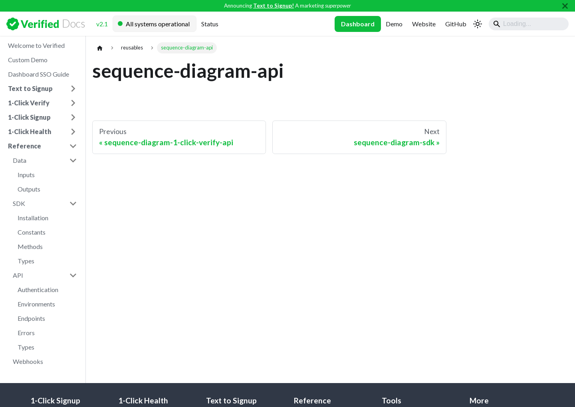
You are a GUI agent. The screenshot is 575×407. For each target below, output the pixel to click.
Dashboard (358, 24)
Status (209, 24)
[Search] (529, 24)
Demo (394, 24)
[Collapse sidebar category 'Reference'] (73, 146)
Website (424, 24)
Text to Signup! (273, 5)
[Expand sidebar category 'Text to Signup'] (73, 88)
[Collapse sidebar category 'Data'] (73, 160)
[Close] (565, 6)
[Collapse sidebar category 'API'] (73, 275)
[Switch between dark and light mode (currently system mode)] (477, 24)
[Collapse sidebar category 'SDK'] (73, 203)
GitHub (455, 24)
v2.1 (102, 24)
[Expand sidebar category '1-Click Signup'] (73, 117)
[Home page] (99, 47)
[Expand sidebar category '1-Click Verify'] (73, 103)
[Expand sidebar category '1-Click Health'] (73, 131)
